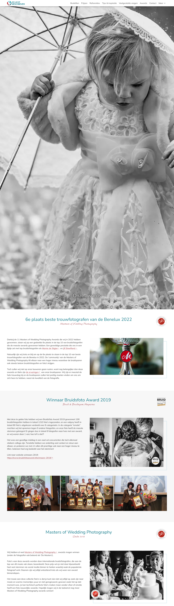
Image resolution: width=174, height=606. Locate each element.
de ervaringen (32, 372)
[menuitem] (162, 3)
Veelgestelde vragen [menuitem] (128, 3)
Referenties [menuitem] (95, 3)
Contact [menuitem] (152, 3)
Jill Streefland (69, 348)
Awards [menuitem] (143, 3)
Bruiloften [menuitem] (74, 3)
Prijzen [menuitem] (84, 3)
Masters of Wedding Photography (40, 552)
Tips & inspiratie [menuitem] (109, 3)
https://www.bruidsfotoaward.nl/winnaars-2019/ (29, 458)
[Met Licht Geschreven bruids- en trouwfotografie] (16, 3)
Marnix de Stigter (50, 348)
